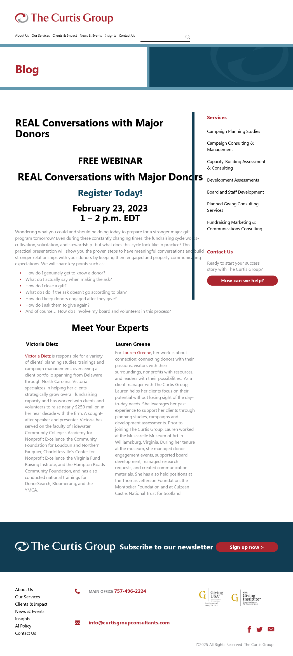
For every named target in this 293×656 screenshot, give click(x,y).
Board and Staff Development (235, 192)
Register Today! (110, 193)
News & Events (91, 35)
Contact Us (127, 35)
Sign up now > (247, 547)
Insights (110, 35)
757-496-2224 (130, 591)
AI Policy (23, 626)
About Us (22, 35)
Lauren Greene (137, 352)
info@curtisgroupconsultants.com (129, 623)
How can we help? (242, 280)
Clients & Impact (65, 35)
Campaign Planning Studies (233, 131)
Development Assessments (233, 180)
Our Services (41, 35)
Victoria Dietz (38, 356)
